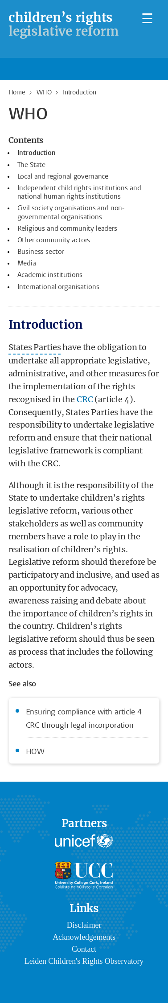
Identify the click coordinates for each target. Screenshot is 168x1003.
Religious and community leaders (67, 228)
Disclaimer (84, 925)
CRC (85, 399)
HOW (35, 752)
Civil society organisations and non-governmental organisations (71, 212)
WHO (44, 93)
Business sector (40, 252)
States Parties (34, 347)
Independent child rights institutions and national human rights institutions (79, 192)
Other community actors (53, 240)
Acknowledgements (84, 937)
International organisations (58, 287)
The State (31, 165)
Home (16, 93)
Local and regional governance (63, 176)
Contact (84, 949)
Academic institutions (50, 275)
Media (26, 263)
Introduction (36, 153)
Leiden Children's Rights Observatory (84, 961)
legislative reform (63, 24)
